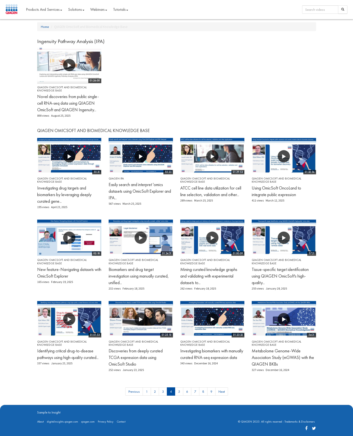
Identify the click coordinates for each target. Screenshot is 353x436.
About (40, 422)
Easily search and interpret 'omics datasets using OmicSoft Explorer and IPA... (140, 191)
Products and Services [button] (44, 9)
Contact (121, 422)
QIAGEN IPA (116, 178)
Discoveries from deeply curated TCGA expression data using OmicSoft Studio (136, 357)
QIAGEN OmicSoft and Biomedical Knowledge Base (62, 88)
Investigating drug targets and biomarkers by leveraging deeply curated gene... (64, 194)
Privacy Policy (106, 422)
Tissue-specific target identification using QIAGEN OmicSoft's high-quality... (280, 276)
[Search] (342, 9)
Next (221, 391)
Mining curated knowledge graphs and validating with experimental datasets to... (208, 276)
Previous (134, 391)
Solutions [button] (76, 9)
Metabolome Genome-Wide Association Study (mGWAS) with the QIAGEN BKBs (283, 357)
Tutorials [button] (120, 9)
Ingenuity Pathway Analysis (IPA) (70, 41)
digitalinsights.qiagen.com (62, 422)
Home (45, 26)
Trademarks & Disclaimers (300, 422)
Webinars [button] (98, 9)
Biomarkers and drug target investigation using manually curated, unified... (139, 276)
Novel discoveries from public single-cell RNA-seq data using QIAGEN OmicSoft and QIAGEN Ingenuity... (68, 103)
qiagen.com (88, 422)
